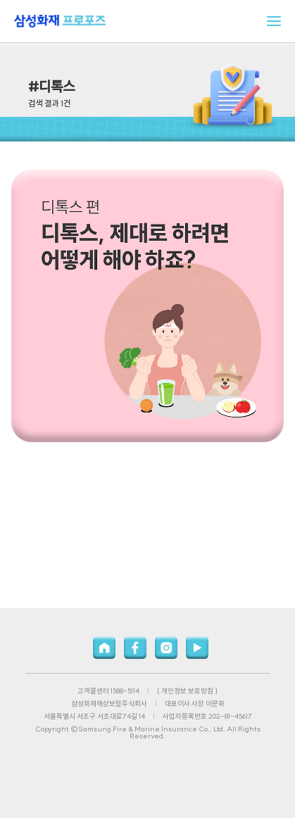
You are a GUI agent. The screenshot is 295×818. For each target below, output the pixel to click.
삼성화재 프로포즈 (60, 21)
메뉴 (274, 21)
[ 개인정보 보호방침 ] (187, 691)
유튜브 (197, 647)
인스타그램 (166, 647)
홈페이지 (104, 647)
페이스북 (135, 647)
